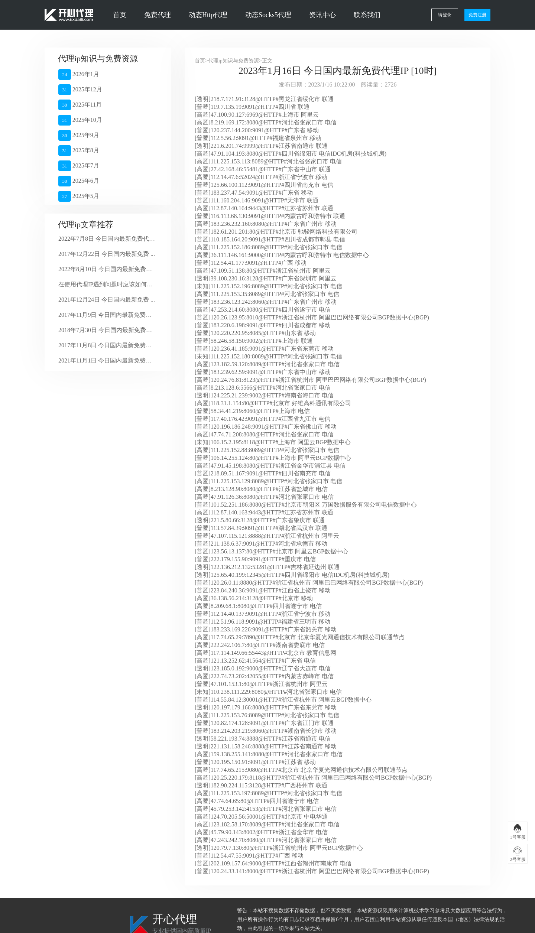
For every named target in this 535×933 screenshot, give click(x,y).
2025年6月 (78, 181)
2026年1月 (78, 74)
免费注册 (477, 14)
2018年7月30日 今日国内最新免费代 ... (106, 330)
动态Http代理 (208, 15)
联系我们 (367, 15)
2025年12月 (80, 89)
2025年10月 (80, 120)
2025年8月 (78, 150)
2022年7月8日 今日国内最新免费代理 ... (106, 238)
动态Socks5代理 (268, 15)
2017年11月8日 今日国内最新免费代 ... (106, 345)
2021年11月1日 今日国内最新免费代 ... (106, 360)
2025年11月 (80, 105)
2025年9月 (78, 135)
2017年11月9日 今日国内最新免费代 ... (106, 315)
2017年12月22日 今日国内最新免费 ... (106, 254)
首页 (119, 15)
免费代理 (157, 15)
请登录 (444, 14)
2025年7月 (78, 165)
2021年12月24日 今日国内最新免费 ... (106, 299)
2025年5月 (78, 196)
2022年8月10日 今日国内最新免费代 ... (106, 269)
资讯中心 (322, 15)
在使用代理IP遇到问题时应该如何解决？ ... (106, 284)
